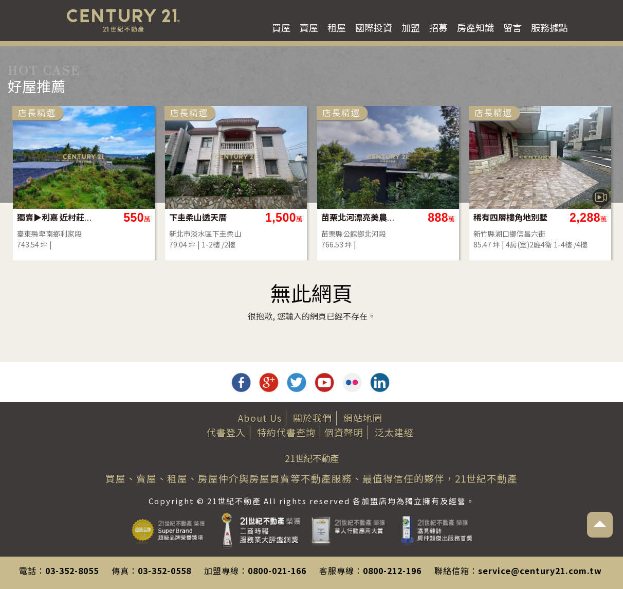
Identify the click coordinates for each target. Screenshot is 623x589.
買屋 (281, 27)
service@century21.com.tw (540, 570)
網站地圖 (362, 417)
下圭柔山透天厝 (283, 217)
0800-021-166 (277, 570)
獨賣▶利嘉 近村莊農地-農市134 (139, 217)
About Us (260, 417)
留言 (512, 27)
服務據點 (549, 27)
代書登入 (226, 432)
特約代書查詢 (286, 432)
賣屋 (309, 27)
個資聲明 (343, 432)
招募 (438, 27)
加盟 (410, 27)
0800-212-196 (392, 570)
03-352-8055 (72, 570)
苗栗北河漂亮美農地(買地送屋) (443, 217)
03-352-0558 (164, 570)
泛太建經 (394, 432)
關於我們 (312, 417)
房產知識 (475, 27)
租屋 (336, 27)
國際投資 (373, 27)
